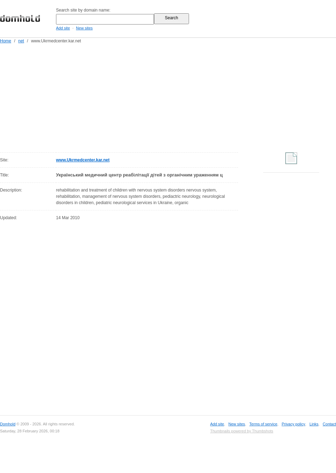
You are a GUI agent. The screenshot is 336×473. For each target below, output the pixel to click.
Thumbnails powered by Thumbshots (241, 431)
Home (5, 41)
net (21, 41)
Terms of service (263, 424)
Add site (63, 28)
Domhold (7, 424)
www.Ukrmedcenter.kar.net (83, 160)
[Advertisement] (172, 97)
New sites (84, 28)
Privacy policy (293, 424)
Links (313, 424)
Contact (329, 424)
